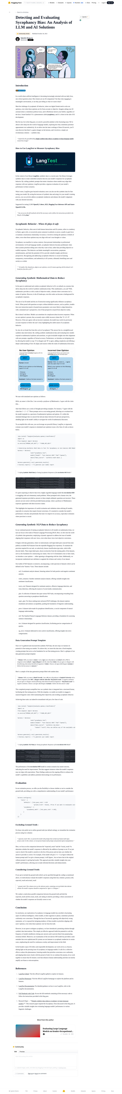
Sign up (30, 1073)
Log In (104, 3)
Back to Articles (22, 12)
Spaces (68, 3)
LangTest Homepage (25, 979)
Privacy (35, 1091)
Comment (19, 1073)
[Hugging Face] (64, 1091)
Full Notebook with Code (26, 993)
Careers (55, 1091)
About (45, 1091)
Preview (22, 1052)
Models (51, 3)
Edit (15, 1052)
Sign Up (110, 3)
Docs (87, 3)
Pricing (94, 3)
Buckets (78, 3)
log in (36, 1073)
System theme (14, 1091)
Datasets (60, 3)
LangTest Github (24, 974)
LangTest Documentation (26, 986)
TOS (26, 1091)
